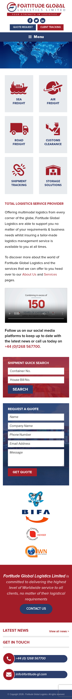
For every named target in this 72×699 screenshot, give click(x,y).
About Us (29, 274)
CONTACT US (36, 608)
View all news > (59, 631)
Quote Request (23, 27)
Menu (36, 37)
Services (50, 274)
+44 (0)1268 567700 (22, 347)
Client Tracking (50, 27)
